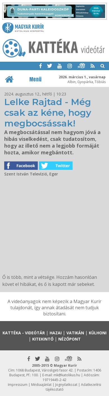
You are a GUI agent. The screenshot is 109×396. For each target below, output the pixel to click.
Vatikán (75, 332)
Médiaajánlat (41, 384)
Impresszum (17, 384)
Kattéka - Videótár (24, 332)
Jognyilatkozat (66, 384)
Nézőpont (69, 339)
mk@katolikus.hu (67, 375)
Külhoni (97, 332)
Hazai (56, 332)
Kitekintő (43, 339)
